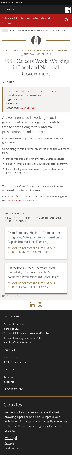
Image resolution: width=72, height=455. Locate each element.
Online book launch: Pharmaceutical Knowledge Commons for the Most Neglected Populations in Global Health (34, 272)
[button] (67, 20)
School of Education (14, 324)
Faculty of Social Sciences (17, 342)
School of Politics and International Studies (32, 250)
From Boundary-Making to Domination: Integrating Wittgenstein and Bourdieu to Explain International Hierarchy (35, 237)
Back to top (10, 296)
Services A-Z (10, 357)
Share (10, 82)
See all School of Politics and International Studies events (34, 219)
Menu (10, 9)
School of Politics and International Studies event (36, 50)
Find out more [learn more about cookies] (13, 448)
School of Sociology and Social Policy (23, 338)
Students (9, 382)
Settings (9, 443)
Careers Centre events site (22, 200)
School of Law (11, 329)
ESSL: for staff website (16, 362)
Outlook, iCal (27, 107)
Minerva (8, 377)
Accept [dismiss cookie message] (11, 437)
